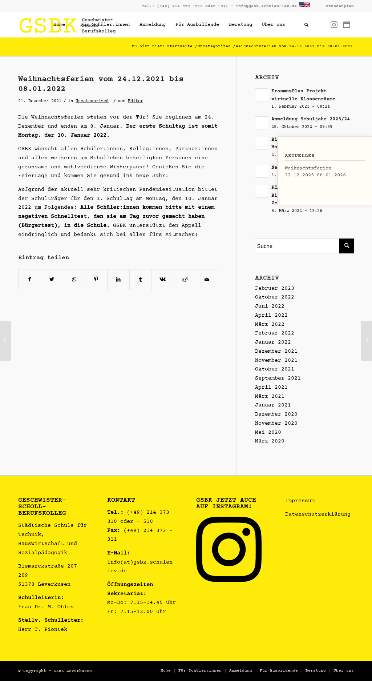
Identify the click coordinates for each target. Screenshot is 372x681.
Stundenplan (340, 6)
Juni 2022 (269, 306)
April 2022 (271, 316)
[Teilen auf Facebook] (30, 279)
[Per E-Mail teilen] (207, 279)
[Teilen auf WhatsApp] (74, 279)
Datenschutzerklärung (318, 514)
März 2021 (269, 397)
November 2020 (276, 423)
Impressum (300, 501)
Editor (135, 101)
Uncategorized (92, 101)
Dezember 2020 (276, 414)
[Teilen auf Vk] (163, 279)
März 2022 (269, 325)
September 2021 (278, 378)
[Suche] (306, 24)
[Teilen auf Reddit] (185, 279)
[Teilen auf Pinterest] (96, 279)
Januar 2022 (273, 342)
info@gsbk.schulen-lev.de (266, 6)
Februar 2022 (274, 333)
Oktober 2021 (274, 369)
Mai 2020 (268, 433)
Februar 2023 (274, 289)
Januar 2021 (273, 405)
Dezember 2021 (276, 351)
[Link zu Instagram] (333, 24)
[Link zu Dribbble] (346, 24)
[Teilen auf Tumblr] (140, 279)
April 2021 (271, 387)
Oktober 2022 (274, 297)
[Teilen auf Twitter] (52, 279)
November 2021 (276, 361)
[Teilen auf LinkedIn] (118, 279)
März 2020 (269, 441)
